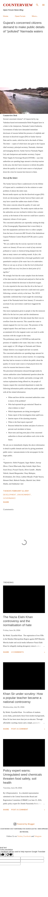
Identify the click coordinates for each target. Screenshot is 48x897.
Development (10, 495)
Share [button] (6, 502)
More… (35, 16)
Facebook (27, 836)
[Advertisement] (24, 59)
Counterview (18, 5)
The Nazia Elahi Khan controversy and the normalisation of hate (18, 621)
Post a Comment (19, 729)
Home (5, 16)
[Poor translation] (9, 855)
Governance (9, 498)
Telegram (37, 836)
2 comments (17, 652)
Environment (24, 495)
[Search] (37, 4)
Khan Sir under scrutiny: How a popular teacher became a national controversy (23, 698)
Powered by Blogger (24, 824)
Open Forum (20, 16)
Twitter (20, 836)
